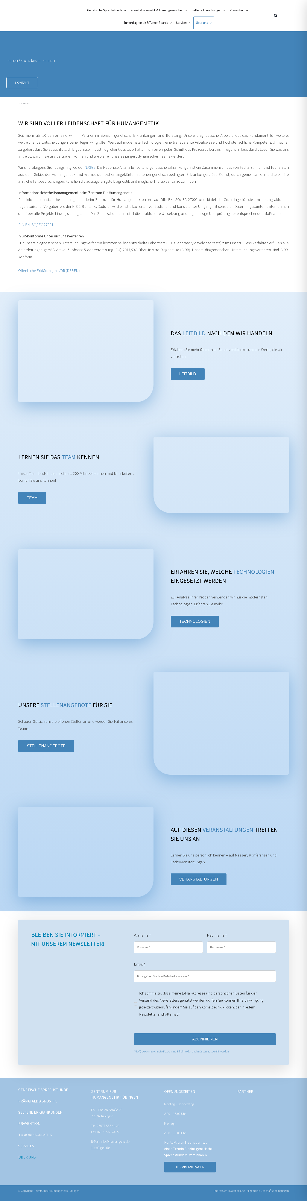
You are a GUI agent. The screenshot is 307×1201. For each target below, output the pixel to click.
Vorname (142, 935)
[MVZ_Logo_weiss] (277, 1104)
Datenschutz (237, 1191)
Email (139, 964)
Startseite (23, 103)
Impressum (221, 1191)
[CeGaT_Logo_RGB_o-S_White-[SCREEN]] (249, 1104)
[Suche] (275, 16)
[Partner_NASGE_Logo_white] (277, 1133)
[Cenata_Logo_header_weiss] (249, 1133)
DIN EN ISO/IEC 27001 (35, 225)
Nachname (217, 935)
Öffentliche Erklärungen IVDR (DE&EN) (49, 270)
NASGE (90, 167)
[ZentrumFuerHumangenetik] (40, 11)
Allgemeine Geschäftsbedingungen (268, 1191)
